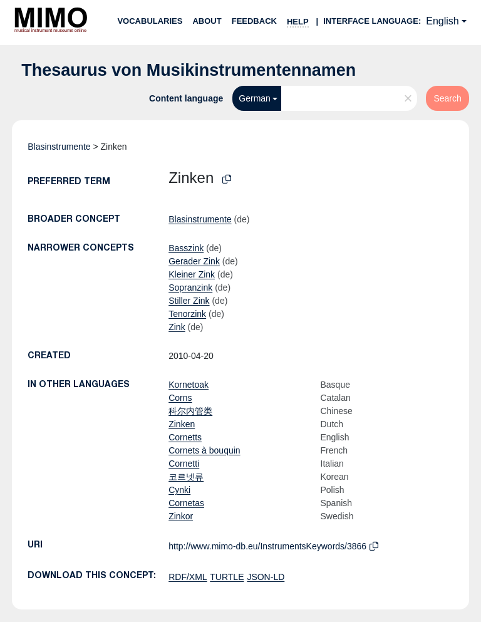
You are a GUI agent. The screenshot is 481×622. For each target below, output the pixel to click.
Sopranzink (190, 287)
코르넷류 (186, 477)
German (255, 98)
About (206, 21)
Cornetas (186, 503)
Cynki (179, 490)
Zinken (181, 424)
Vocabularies (149, 21)
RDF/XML (187, 577)
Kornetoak (188, 385)
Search (447, 98)
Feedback (254, 21)
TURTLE (227, 577)
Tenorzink (187, 314)
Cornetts (185, 437)
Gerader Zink (194, 261)
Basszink (186, 248)
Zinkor (180, 516)
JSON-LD (265, 577)
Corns (180, 398)
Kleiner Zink (191, 274)
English (442, 21)
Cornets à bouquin (204, 450)
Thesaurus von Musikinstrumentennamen (188, 70)
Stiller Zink (188, 301)
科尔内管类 (190, 411)
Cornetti (183, 464)
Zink (176, 327)
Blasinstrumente (59, 147)
